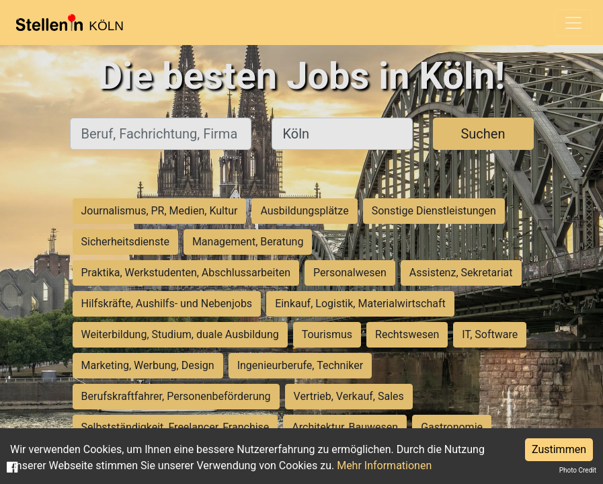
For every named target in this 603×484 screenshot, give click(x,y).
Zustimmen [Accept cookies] (559, 449)
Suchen (482, 134)
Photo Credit (577, 470)
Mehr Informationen (384, 465)
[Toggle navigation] (573, 22)
